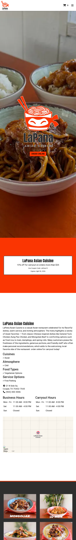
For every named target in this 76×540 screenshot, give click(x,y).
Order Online (38, 154)
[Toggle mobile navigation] (72, 5)
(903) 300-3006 (12, 392)
